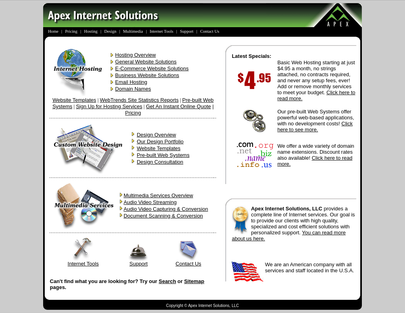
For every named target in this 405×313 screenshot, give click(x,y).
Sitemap (194, 281)
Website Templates (74, 100)
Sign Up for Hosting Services (109, 106)
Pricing (133, 113)
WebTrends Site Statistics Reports (139, 100)
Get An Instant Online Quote (178, 106)
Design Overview (156, 135)
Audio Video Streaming (150, 202)
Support (138, 261)
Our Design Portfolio (160, 142)
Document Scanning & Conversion (163, 216)
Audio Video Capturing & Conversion (165, 209)
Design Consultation (160, 162)
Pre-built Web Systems (163, 155)
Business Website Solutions (147, 75)
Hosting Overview (135, 55)
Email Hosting (131, 82)
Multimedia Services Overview (158, 195)
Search (167, 281)
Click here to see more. (315, 127)
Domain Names (133, 89)
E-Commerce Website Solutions (152, 68)
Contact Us (188, 261)
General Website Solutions (146, 62)
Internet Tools (83, 261)
